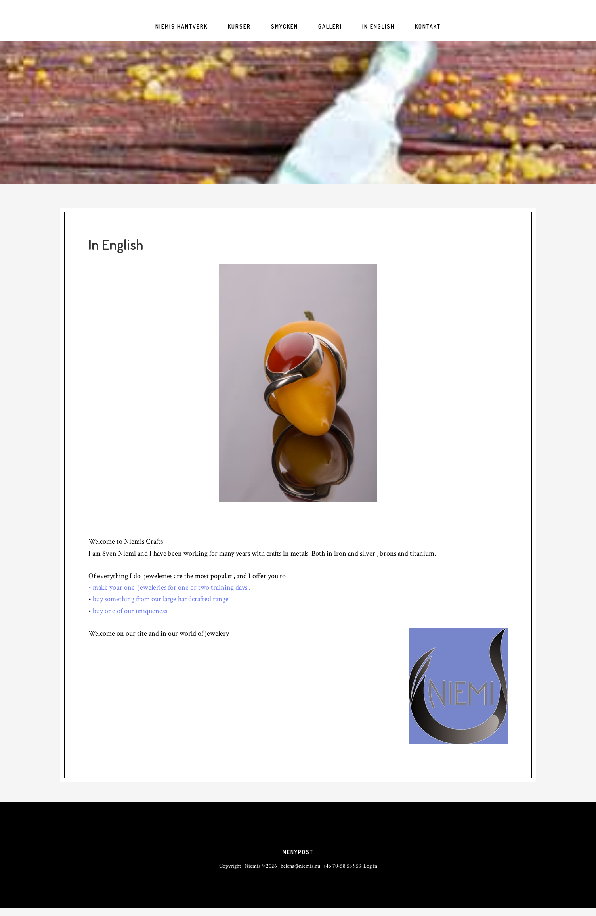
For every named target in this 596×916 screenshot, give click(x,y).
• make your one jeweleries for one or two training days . (169, 587)
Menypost (298, 856)
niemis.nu (298, 112)
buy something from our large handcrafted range (160, 599)
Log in (370, 873)
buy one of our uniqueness (130, 610)
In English (115, 244)
